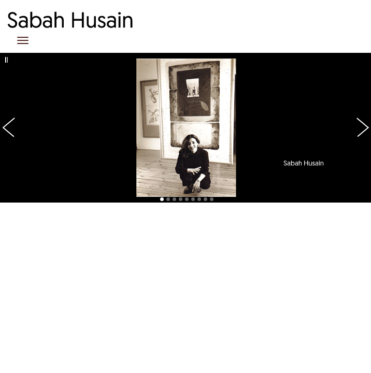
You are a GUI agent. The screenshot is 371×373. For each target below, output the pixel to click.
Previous (15, 50)
